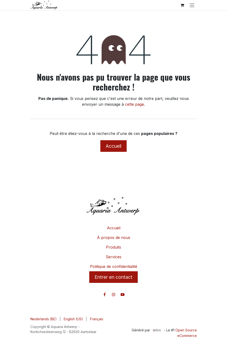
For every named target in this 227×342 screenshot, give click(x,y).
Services (113, 256)
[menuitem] (43, 319)
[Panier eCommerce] (182, 5)
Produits (113, 247)
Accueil (113, 146)
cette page (134, 104)
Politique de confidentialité (113, 266)
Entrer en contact (113, 277)
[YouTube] (122, 294)
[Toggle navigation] (192, 5)
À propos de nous (113, 237)
